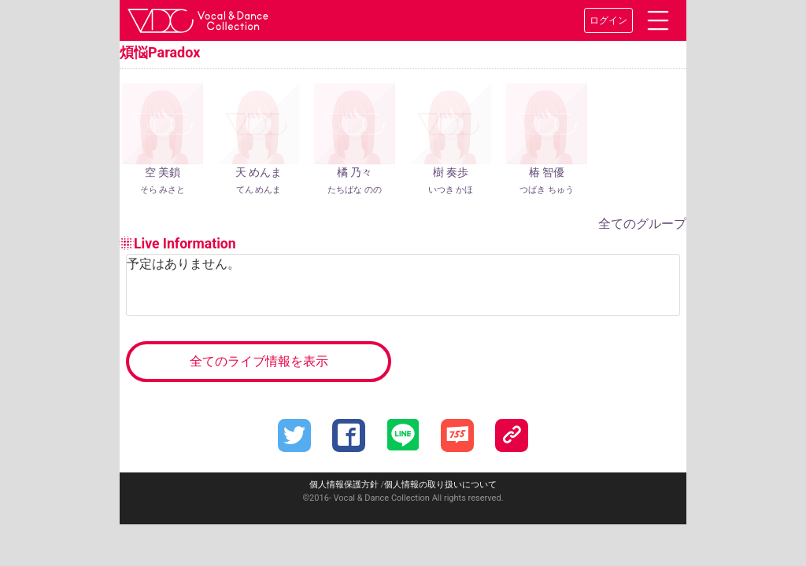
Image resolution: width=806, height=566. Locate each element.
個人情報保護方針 (344, 485)
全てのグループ (642, 223)
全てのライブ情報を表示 (259, 361)
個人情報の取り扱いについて (440, 485)
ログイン (608, 20)
